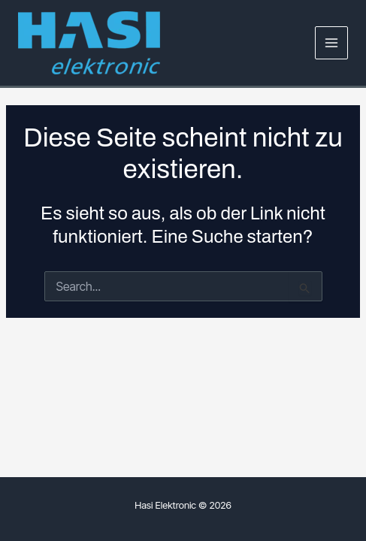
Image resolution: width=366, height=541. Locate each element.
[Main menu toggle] (332, 43)
